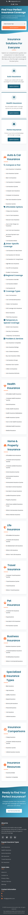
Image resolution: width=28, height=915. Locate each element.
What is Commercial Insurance (14, 661)
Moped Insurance (10, 699)
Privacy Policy (5, 878)
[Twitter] (13, 4)
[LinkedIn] (17, 4)
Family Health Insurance (12, 409)
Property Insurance (11, 500)
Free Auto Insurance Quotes (13, 199)
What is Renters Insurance (13, 514)
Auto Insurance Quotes (12, 173)
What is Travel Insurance (12, 590)
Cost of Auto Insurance (12, 215)
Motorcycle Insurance (12, 703)
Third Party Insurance (11, 317)
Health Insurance (6, 850)
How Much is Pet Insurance (13, 621)
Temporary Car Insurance (13, 335)
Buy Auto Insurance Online (13, 356)
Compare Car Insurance (12, 195)
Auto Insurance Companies (13, 343)
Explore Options (14, 86)
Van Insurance (10, 712)
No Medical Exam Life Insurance (14, 546)
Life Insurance (5, 856)
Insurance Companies (12, 777)
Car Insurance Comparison (13, 182)
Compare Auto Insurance (13, 191)
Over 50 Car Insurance (12, 268)
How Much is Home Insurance (14, 487)
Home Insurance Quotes (12, 472)
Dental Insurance (10, 404)
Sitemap (3, 884)
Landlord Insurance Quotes (13, 495)
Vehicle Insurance (10, 716)
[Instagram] (15, 4)
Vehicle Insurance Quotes (13, 752)
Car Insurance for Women (13, 255)
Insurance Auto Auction (12, 364)
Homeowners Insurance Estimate (12, 477)
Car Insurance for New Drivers (14, 250)
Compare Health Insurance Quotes (13, 399)
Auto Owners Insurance (12, 351)
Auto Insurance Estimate (12, 373)
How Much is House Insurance (14, 491)
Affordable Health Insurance (13, 394)
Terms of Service (6, 881)
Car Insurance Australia (12, 279)
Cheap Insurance (10, 737)
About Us (4, 872)
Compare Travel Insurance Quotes (13, 576)
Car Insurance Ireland (11, 284)
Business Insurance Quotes (13, 646)
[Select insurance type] (14, 24)
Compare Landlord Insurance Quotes (14, 466)
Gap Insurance (10, 690)
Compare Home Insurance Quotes (13, 460)
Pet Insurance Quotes (12, 625)
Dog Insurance (10, 617)
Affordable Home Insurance (13, 455)
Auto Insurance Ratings (12, 347)
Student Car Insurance (12, 272)
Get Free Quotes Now (14, 811)
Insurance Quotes (11, 204)
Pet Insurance (5, 862)
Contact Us (4, 875)
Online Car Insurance (11, 369)
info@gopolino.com (14, 1)
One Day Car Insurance (12, 331)
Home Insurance (6, 853)
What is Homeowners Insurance (14, 510)
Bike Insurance (10, 686)
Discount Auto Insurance (12, 220)
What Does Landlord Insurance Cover (14, 505)
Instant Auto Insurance (12, 327)
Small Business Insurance (12, 657)
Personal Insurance (11, 708)
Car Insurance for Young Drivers (14, 259)
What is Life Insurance (12, 550)
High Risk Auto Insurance (12, 263)
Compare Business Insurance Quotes (14, 651)
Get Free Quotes (14, 27)
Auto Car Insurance (11, 295)
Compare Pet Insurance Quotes (12, 611)
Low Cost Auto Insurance (12, 230)
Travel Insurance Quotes (12, 581)
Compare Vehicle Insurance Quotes (13, 742)
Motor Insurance (10, 312)
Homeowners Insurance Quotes (14, 482)
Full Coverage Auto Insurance (14, 308)
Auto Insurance (5, 847)
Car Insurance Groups (12, 360)
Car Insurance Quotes (12, 186)
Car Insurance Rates (11, 240)
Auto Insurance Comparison (13, 169)
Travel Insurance (10, 586)
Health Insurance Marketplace (14, 413)
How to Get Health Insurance (14, 422)
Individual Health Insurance (13, 426)
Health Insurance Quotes (12, 417)
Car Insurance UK (10, 288)
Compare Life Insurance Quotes (12, 540)
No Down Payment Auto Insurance (12, 235)
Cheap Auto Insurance (12, 211)
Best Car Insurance (11, 178)
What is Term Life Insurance (13, 554)
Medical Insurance (11, 430)
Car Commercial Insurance (13, 299)
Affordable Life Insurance (12, 535)
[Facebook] (11, 4)
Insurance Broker (10, 773)
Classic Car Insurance (12, 304)
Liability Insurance (10, 695)
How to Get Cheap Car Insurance (12, 225)
